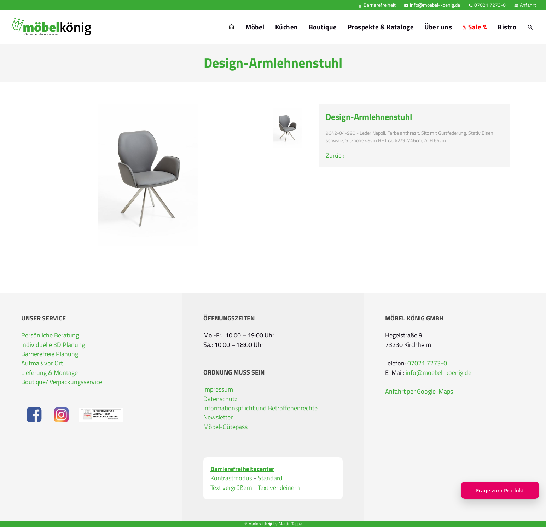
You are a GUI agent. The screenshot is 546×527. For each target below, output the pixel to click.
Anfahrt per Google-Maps (419, 391)
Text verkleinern (279, 487)
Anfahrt (525, 4)
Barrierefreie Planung (49, 354)
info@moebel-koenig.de (432, 4)
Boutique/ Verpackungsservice (61, 382)
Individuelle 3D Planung (53, 344)
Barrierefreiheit (377, 4)
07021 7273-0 (487, 4)
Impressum (218, 389)
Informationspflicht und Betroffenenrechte (260, 408)
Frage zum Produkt (500, 490)
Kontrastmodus (231, 478)
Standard (270, 478)
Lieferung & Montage (49, 372)
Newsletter (218, 417)
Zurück (335, 155)
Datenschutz (220, 399)
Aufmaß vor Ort (42, 363)
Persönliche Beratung (50, 335)
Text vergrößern (231, 487)
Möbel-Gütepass (225, 427)
